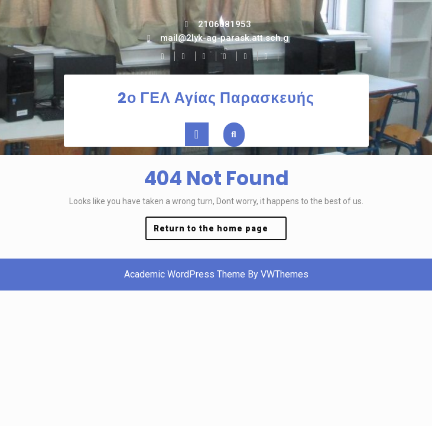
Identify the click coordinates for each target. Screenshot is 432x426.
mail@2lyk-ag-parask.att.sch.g (224, 38)
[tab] (196, 134)
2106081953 (224, 24)
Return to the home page (220, 231)
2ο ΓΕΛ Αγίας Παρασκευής (216, 98)
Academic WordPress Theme (184, 274)
